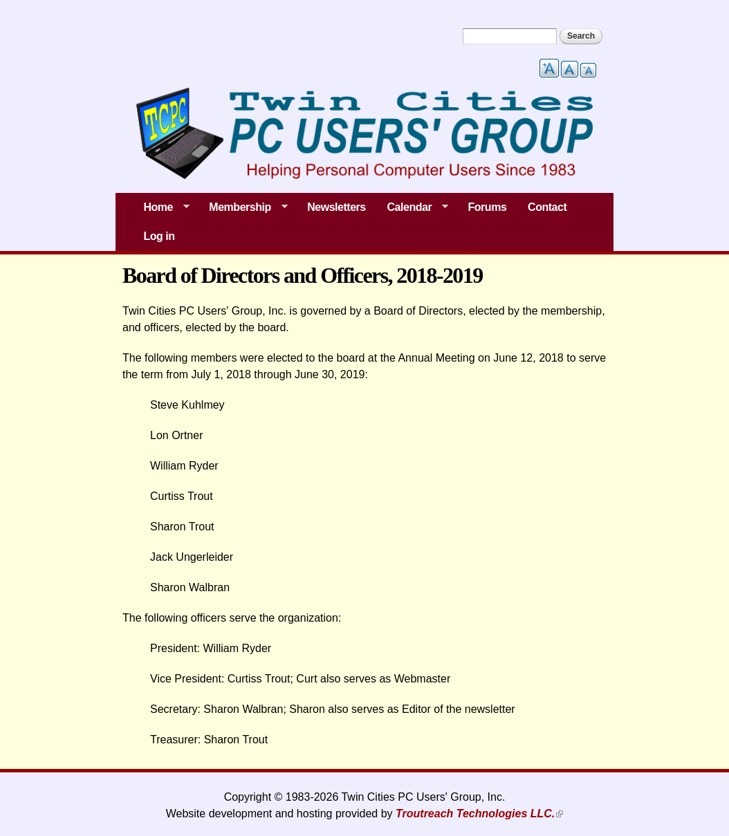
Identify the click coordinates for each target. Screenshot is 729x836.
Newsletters (336, 207)
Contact (547, 207)
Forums (487, 207)
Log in (158, 236)
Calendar (412, 207)
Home (161, 207)
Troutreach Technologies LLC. (475, 813)
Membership (243, 207)
